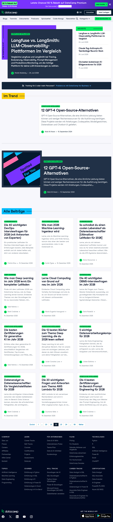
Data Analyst (97, 472)
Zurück (32, 424)
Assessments (29, 458)
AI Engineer (96, 483)
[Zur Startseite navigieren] (9, 12)
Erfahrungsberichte (77, 456)
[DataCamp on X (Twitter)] (10, 516)
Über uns (5, 440)
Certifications (29, 451)
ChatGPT (95, 461)
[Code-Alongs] (58, 18)
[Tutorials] (13, 18)
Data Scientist (97, 479)
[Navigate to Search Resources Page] (77, 19)
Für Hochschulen (76, 460)
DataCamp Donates (77, 463)
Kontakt (4, 461)
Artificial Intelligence (99, 451)
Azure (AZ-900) (97, 489)
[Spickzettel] (45, 18)
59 (74, 424)
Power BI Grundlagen (55, 485)
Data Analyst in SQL (77, 472)
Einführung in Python (31, 472)
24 (66, 424)
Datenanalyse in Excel (32, 486)
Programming (7, 483)
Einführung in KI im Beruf (33, 489)
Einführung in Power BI (32, 483)
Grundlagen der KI (53, 472)
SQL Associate (97, 476)
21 (51, 424)
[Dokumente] (24, 18)
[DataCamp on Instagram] (31, 516)
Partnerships (6, 454)
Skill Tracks (28, 444)
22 (56, 424)
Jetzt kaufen (101, 4)
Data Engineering (8, 479)
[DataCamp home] (17, 512)
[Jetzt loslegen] (104, 12)
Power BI (95, 454)
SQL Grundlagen (53, 476)
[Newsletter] (70, 18)
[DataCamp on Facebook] (3, 516)
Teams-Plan (51, 447)
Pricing (72, 440)
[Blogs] (5, 18)
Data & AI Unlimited (54, 451)
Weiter (81, 424)
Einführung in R (29, 479)
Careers (5, 447)
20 (46, 424)
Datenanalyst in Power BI (79, 487)
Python (94, 440)
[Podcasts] (35, 18)
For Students (74, 444)
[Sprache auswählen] (79, 12)
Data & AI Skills (52, 440)
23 (61, 424)
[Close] (110, 4)
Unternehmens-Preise (54, 444)
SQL (93, 447)
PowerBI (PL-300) (98, 486)
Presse (4, 444)
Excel (94, 458)
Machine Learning (8, 476)
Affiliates (5, 451)
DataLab (27, 461)
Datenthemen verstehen (55, 494)
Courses (27, 447)
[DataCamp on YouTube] (24, 516)
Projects (27, 454)
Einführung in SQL (30, 476)
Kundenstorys (52, 454)
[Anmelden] (90, 12)
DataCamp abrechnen (78, 453)
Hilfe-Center (6, 458)
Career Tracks (29, 440)
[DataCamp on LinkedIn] (17, 516)
